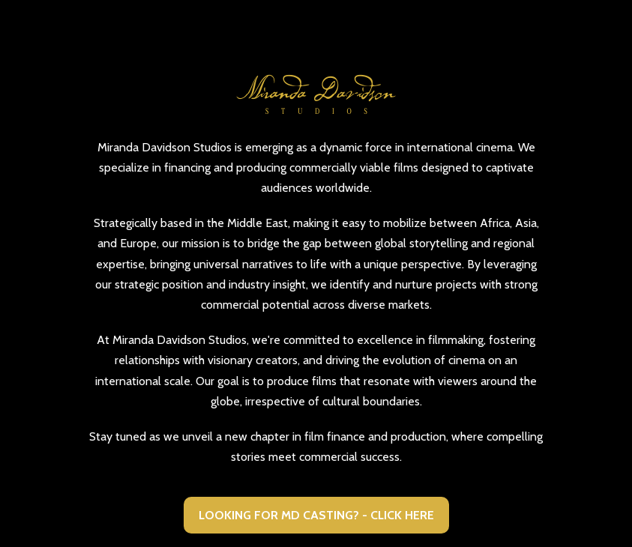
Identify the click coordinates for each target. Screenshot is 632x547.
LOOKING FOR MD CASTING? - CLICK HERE (316, 515)
